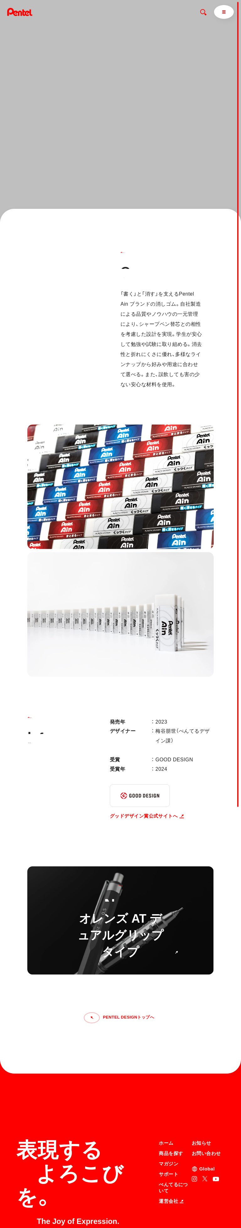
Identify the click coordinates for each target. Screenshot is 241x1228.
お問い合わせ (206, 1093)
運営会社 (171, 1140)
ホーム (166, 1082)
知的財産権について (176, 1211)
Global (207, 1108)
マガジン (168, 1103)
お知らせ (201, 1082)
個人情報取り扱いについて (182, 1203)
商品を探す (171, 1093)
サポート (168, 1113)
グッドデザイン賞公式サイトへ (147, 816)
